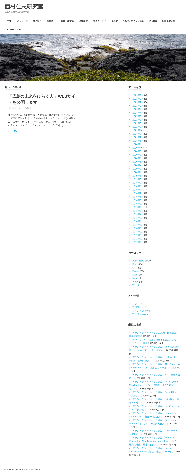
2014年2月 (138, 231)
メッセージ (22, 21)
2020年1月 (138, 172)
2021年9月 (138, 133)
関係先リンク (99, 21)
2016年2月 (138, 203)
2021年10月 (138, 130)
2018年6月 (138, 186)
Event (135, 274)
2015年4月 (138, 214)
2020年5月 (138, 161)
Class (135, 267)
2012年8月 (138, 238)
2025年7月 (138, 102)
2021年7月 (138, 137)
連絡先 (114, 21)
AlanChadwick (139, 260)
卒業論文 (83, 21)
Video (135, 281)
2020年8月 (138, 151)
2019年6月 (138, 175)
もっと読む (13, 131)
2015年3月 (138, 217)
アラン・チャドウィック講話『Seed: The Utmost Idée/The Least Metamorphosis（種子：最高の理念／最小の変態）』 (154, 441)
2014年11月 (138, 220)
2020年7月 (138, 154)
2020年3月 (138, 168)
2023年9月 (138, 116)
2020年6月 (138, 158)
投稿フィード (139, 306)
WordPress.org (140, 313)
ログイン (137, 303)
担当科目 (51, 21)
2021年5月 (138, 140)
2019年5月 (138, 179)
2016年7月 (138, 193)
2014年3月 (138, 227)
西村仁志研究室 (24, 6)
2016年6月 (138, 196)
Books (135, 263)
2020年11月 (138, 144)
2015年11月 (138, 207)
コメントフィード (141, 310)
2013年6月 (138, 234)
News (135, 277)
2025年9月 (138, 95)
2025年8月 (138, 98)
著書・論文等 (67, 21)
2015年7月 (138, 210)
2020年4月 (138, 165)
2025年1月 (138, 109)
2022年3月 (138, 126)
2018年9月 (138, 182)
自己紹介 (37, 21)
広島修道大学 (168, 21)
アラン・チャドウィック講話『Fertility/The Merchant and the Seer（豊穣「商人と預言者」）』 (153, 385)
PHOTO (153, 21)
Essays (135, 270)
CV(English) (14, 29)
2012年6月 (138, 241)
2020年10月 (138, 147)
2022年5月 (138, 123)
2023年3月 (138, 119)
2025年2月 (138, 105)
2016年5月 (138, 200)
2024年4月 (138, 112)
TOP (9, 21)
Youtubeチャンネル (133, 21)
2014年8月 (138, 224)
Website (27, 108)
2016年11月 (138, 189)
